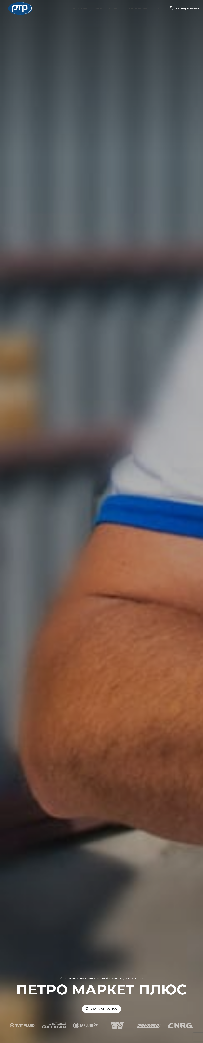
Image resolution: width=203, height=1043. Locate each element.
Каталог (114, 8)
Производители (137, 8)
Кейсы (98, 8)
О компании (79, 8)
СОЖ (157, 8)
